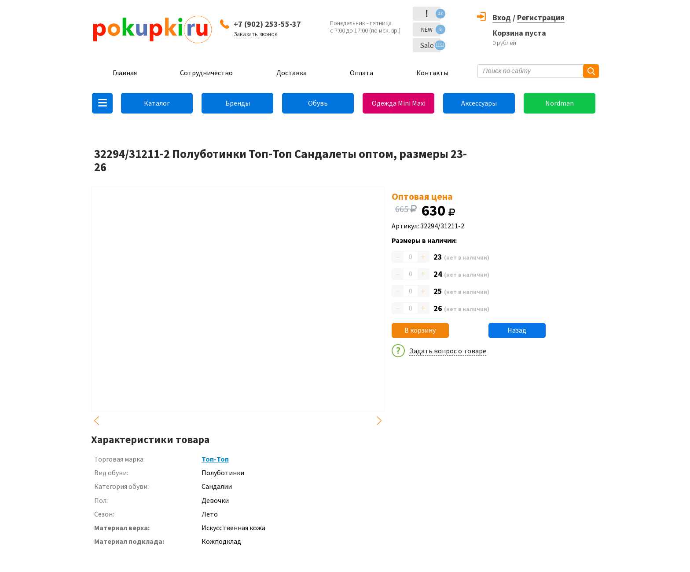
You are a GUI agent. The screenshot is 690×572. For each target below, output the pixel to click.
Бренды (237, 103)
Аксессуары (479, 103)
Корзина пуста (519, 33)
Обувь (318, 103)
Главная (125, 72)
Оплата (361, 72)
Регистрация (541, 17)
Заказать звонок (256, 34)
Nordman (559, 103)
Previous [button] (96, 420)
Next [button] (379, 420)
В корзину (420, 330)
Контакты (432, 72)
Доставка (291, 72)
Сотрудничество (206, 72)
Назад (516, 330)
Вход (501, 17)
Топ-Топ (215, 459)
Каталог (157, 103)
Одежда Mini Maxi (399, 103)
